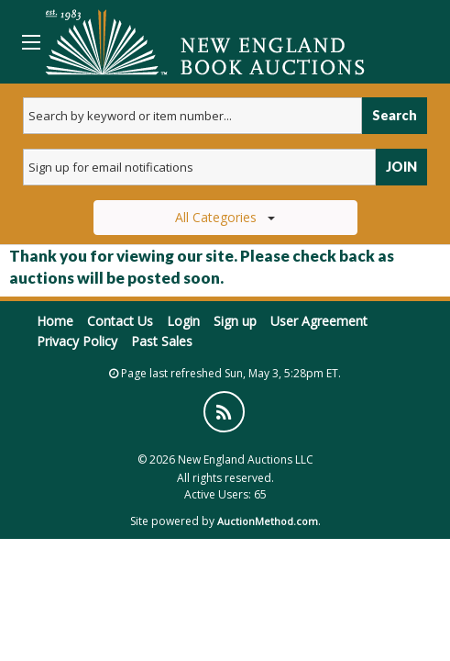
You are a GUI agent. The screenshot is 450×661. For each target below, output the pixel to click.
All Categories (225, 217)
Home (55, 321)
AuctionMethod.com (267, 521)
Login (183, 321)
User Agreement (319, 321)
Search (394, 115)
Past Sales (161, 341)
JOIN (401, 166)
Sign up (235, 321)
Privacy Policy (77, 341)
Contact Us (120, 321)
